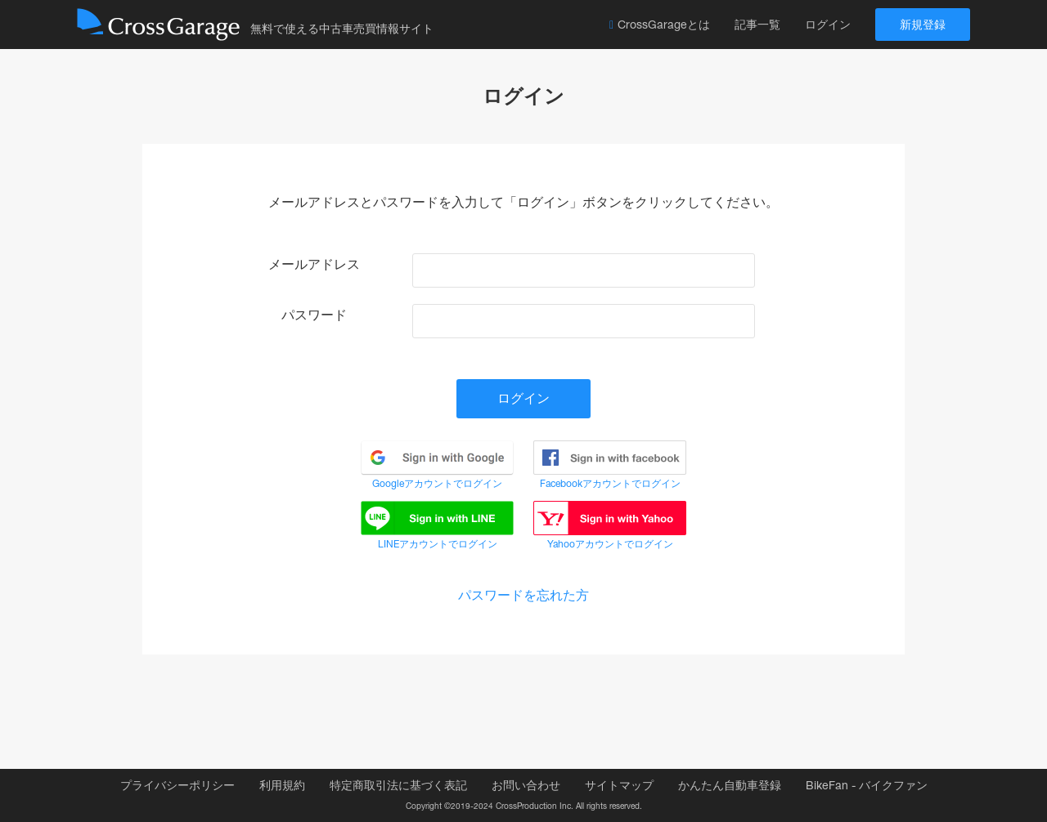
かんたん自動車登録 (729, 785)
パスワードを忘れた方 (523, 595)
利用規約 (282, 785)
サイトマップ (619, 785)
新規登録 (923, 24)
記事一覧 (757, 24)
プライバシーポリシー (177, 785)
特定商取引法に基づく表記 (398, 785)
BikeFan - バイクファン (867, 785)
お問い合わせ (526, 785)
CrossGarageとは (659, 24)
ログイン (828, 24)
